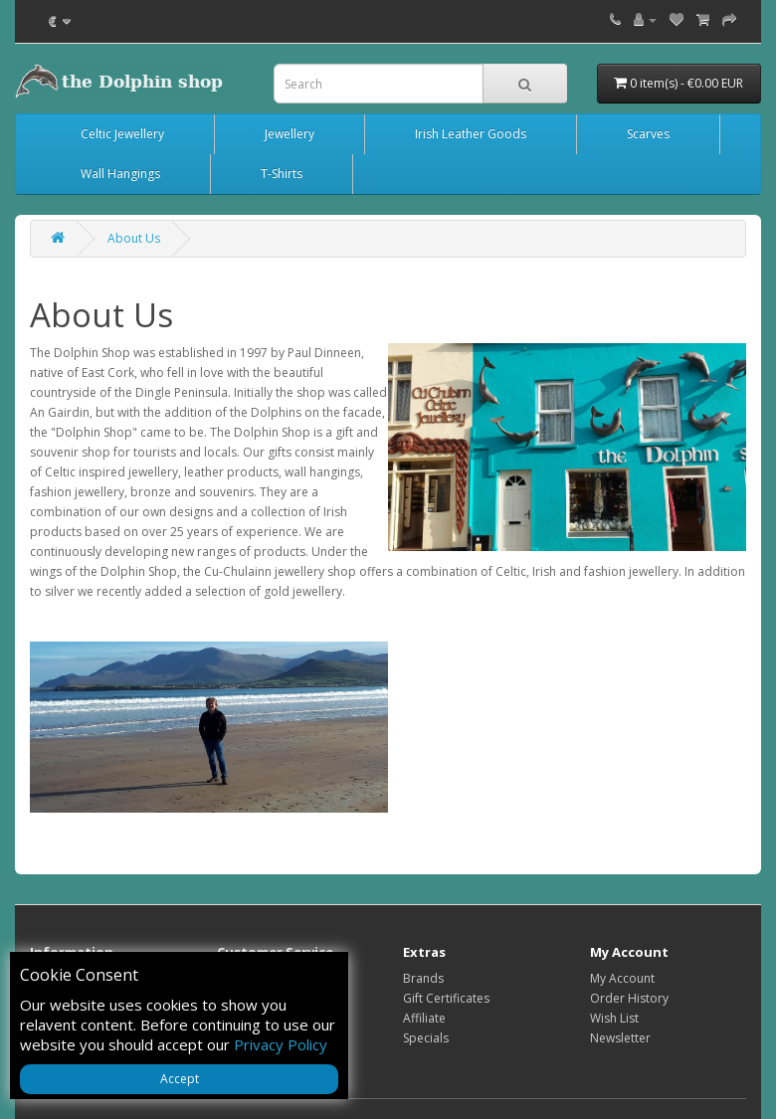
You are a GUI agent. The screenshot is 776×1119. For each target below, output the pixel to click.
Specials (426, 1037)
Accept (179, 1078)
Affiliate (424, 1018)
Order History (629, 998)
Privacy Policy (280, 1044)
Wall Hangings (120, 173)
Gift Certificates (446, 998)
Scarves (648, 133)
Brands (423, 978)
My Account (622, 978)
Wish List (614, 1018)
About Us (133, 238)
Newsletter (620, 1037)
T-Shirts (281, 173)
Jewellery (289, 133)
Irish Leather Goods (470, 133)
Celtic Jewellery (122, 133)
